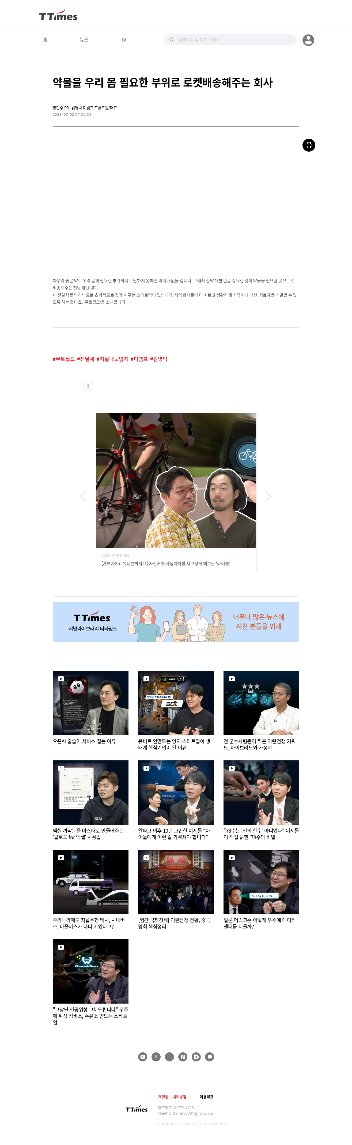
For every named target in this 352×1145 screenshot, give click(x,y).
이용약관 (206, 1096)
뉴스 (84, 39)
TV (123, 39)
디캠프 (141, 359)
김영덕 (160, 359)
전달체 (87, 359)
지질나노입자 (114, 359)
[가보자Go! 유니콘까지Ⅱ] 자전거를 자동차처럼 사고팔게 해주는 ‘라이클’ (165, 563)
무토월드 (65, 359)
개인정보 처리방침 (172, 1096)
